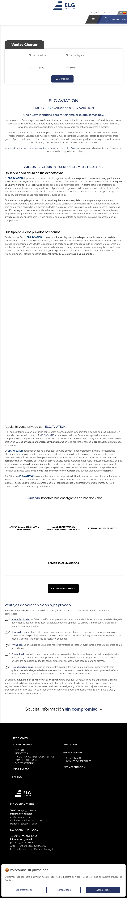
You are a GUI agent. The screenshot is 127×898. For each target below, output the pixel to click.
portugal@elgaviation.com (23, 842)
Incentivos (21, 753)
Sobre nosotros (101, 13)
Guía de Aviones (72, 752)
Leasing (17, 777)
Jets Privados (20, 769)
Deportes (20, 750)
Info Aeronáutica (74, 767)
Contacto (111, 13)
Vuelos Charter (22, 744)
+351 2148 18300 (29, 836)
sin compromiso (81, 709)
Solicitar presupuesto (63, 588)
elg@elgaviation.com (20, 817)
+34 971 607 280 (117, 19)
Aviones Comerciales (78, 761)
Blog (93, 13)
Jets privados (74, 758)
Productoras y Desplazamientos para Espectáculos (34, 758)
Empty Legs (70, 744)
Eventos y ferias (25, 763)
